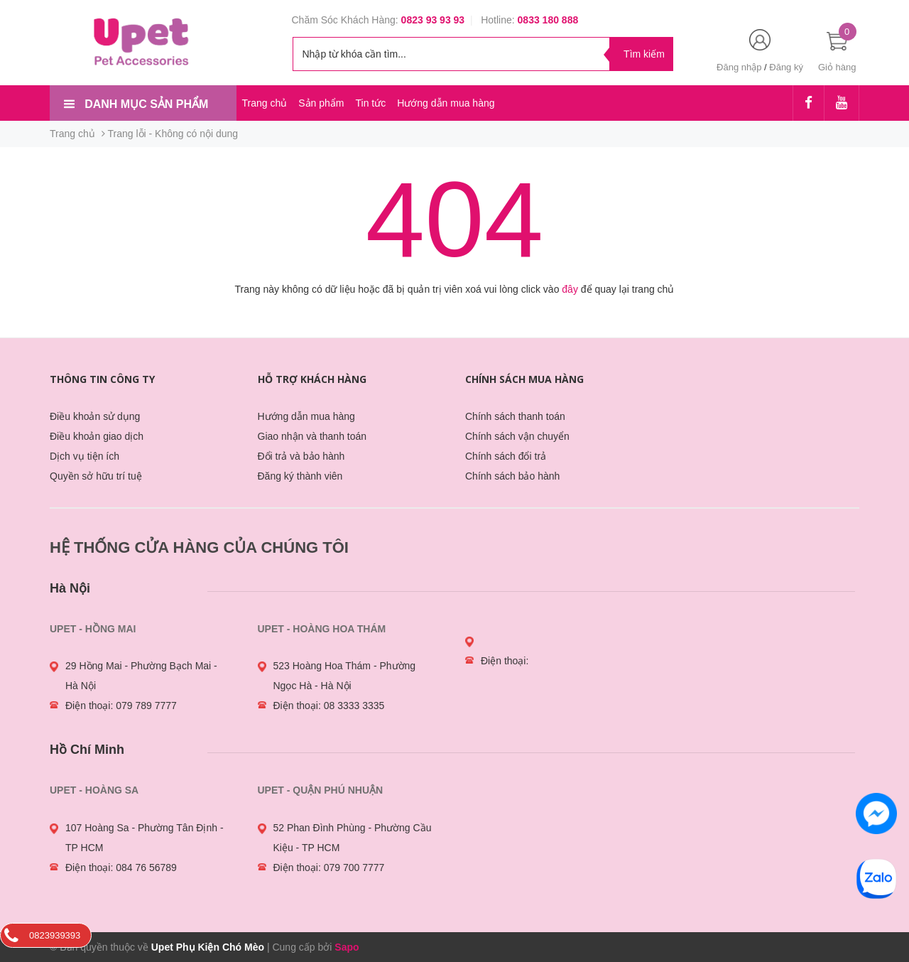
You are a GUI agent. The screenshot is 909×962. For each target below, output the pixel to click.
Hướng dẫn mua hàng (445, 103)
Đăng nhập (739, 67)
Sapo (346, 947)
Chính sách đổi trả (505, 456)
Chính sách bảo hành (512, 476)
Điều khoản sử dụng (95, 416)
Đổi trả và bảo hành (301, 456)
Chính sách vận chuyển (517, 436)
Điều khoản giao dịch (96, 436)
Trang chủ (265, 103)
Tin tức (370, 103)
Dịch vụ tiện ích (84, 456)
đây (570, 289)
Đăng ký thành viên (300, 476)
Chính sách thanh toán (515, 416)
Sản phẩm (321, 103)
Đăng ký (786, 67)
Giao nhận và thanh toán (312, 436)
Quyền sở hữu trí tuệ (96, 476)
